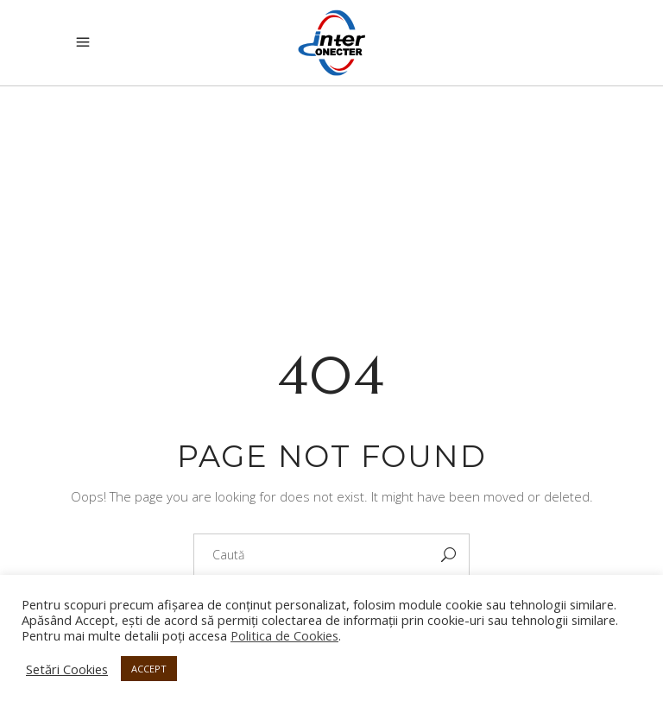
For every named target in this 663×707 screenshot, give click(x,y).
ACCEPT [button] (149, 668)
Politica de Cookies (284, 635)
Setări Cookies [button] (67, 669)
